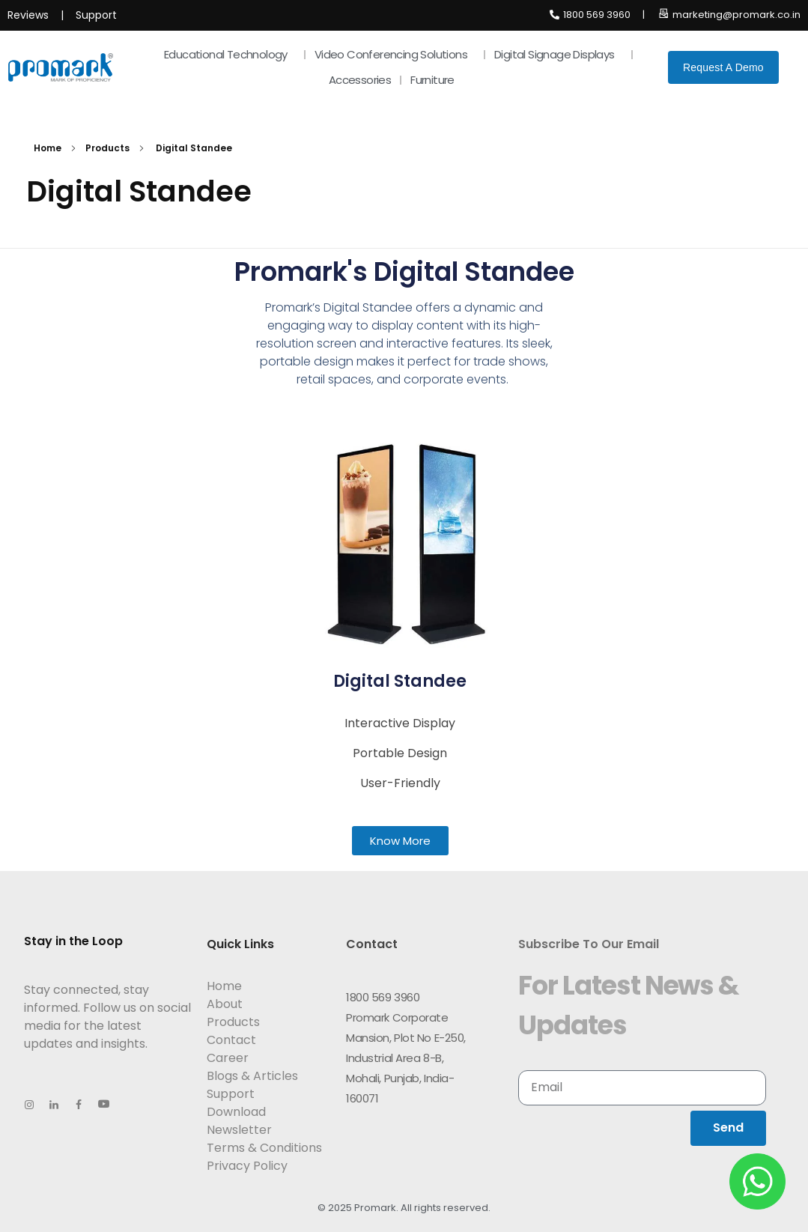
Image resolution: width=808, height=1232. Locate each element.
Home (47, 148)
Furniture (436, 80)
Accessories (360, 80)
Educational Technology (229, 54)
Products (107, 148)
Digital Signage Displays (558, 54)
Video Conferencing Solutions (395, 54)
